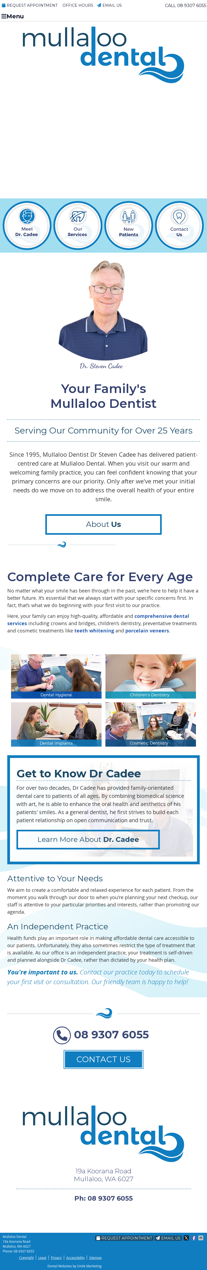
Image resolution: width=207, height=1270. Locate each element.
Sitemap (95, 1257)
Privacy (56, 1257)
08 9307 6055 (191, 5)
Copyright (26, 1257)
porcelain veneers (147, 630)
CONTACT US (103, 1059)
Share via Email (201, 1237)
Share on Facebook (194, 1237)
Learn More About (88, 839)
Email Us (109, 5)
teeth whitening (94, 630)
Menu (12, 16)
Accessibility (75, 1257)
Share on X (187, 1237)
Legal (42, 1257)
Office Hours (78, 5)
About (103, 524)
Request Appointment (29, 5)
